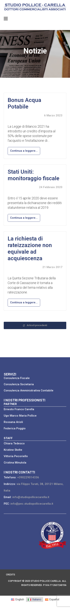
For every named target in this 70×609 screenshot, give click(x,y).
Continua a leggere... (24, 150)
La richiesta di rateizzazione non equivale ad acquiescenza (30, 248)
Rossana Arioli (13, 422)
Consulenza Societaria (19, 384)
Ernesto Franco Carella (19, 409)
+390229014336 (28, 477)
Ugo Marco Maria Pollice (20, 415)
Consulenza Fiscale (17, 378)
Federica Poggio (15, 428)
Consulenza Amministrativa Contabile (28, 390)
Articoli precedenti (35, 325)
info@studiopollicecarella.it (30, 497)
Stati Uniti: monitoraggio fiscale (33, 175)
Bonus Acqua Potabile (24, 103)
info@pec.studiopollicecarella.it (31, 503)
